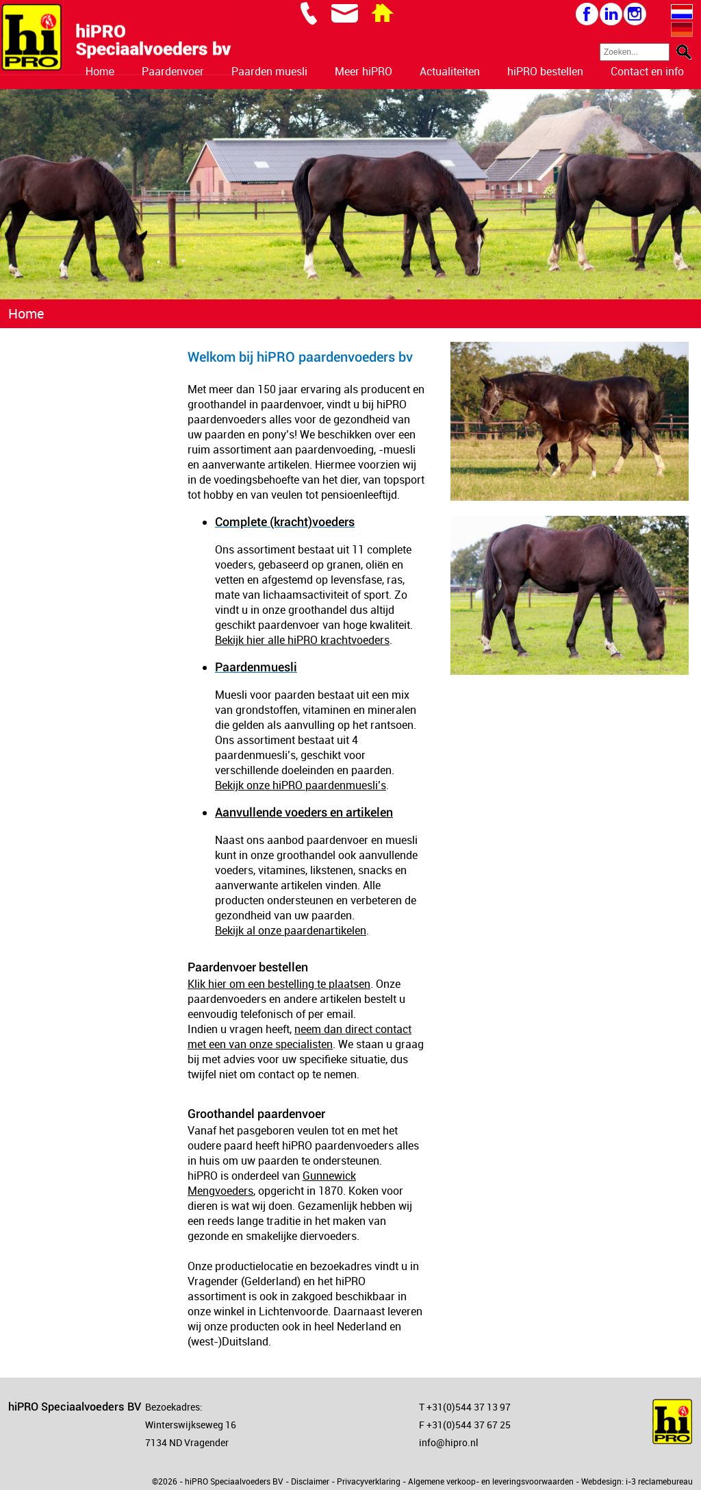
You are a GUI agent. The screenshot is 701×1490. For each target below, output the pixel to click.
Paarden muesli (269, 71)
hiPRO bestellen (545, 71)
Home (100, 71)
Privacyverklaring (368, 1481)
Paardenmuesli (256, 667)
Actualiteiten (450, 71)
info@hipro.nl (449, 1442)
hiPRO (392, 404)
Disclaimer (310, 1481)
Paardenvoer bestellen (248, 967)
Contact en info (647, 71)
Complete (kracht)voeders (285, 521)
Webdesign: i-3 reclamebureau (637, 1481)
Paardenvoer (173, 71)
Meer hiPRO (363, 71)
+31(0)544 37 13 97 (468, 1406)
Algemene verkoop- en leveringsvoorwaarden (491, 1481)
